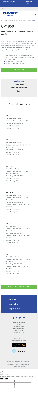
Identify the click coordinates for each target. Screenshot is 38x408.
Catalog (6, 20)
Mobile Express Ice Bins (24, 20)
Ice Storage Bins (13, 20)
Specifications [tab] (18, 84)
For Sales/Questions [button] (7, 8)
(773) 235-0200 (19, 338)
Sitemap (28, 364)
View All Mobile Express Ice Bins (19, 287)
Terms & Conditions (20, 364)
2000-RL (9, 115)
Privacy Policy (10, 364)
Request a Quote (19, 70)
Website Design (16, 366)
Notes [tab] (19, 91)
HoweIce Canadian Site (9, 1)
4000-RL (9, 223)
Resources (10, 299)
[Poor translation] (5, 378)
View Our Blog (11, 304)
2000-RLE (9, 140)
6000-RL (9, 254)
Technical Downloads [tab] (19, 88)
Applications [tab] (19, 81)
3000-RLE (9, 192)
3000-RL (9, 166)
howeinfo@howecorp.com (19, 340)
